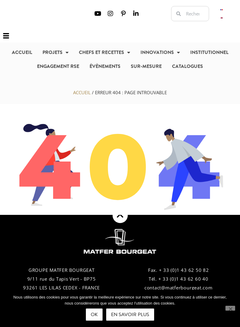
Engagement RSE (58, 66)
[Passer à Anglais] (222, 18)
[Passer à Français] (222, 9)
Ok (94, 314)
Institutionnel (209, 52)
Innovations (160, 52)
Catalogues (187, 66)
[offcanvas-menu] (6, 36)
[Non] (230, 308)
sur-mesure (146, 66)
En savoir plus (130, 314)
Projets (55, 52)
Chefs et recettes (104, 52)
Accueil (22, 52)
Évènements (105, 66)
